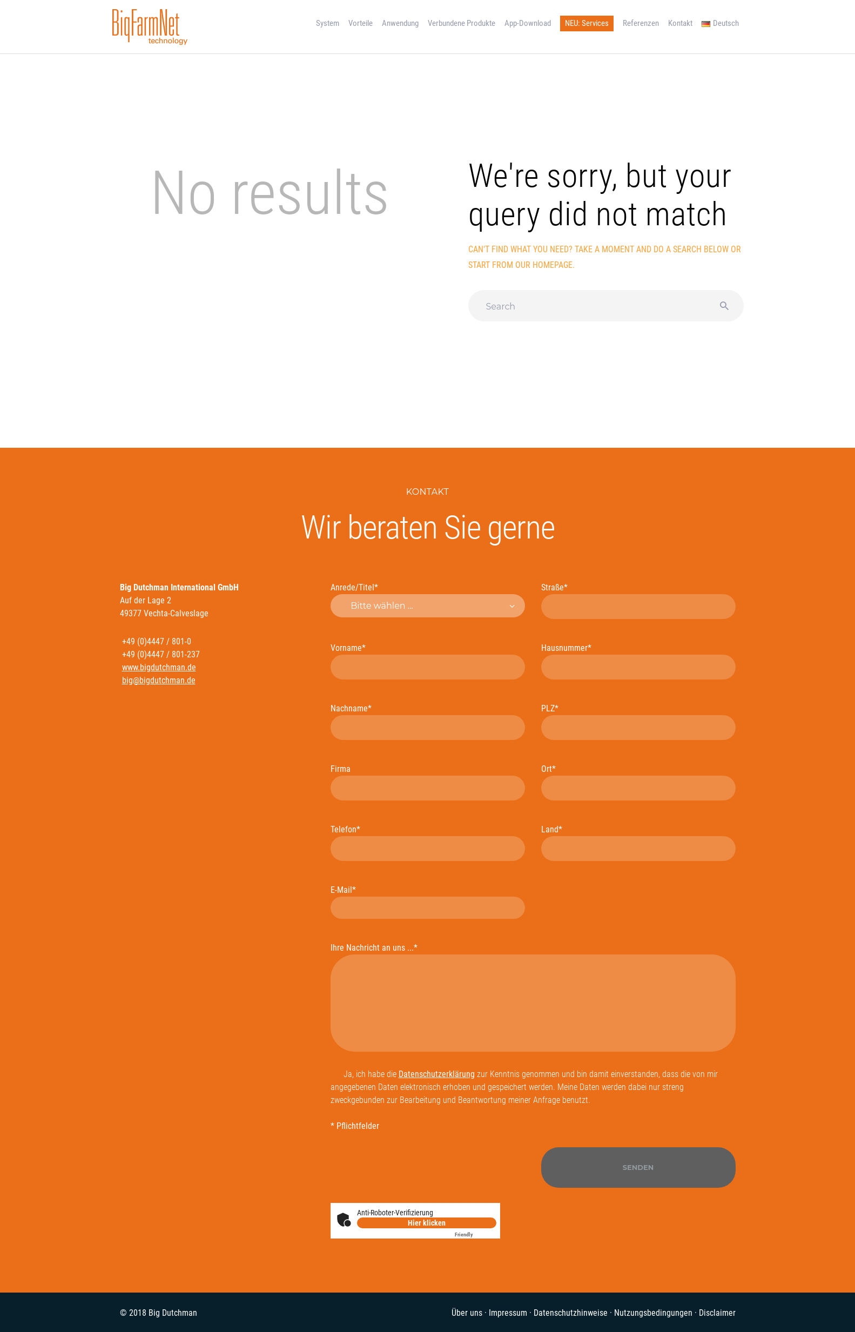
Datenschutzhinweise (571, 1313)
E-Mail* (428, 902)
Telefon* (428, 842)
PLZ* (638, 721)
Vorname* (428, 661)
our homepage (544, 265)
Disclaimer (717, 1313)
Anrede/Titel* (428, 599)
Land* (638, 842)
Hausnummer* (638, 661)
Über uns (467, 1313)
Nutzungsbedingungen (653, 1313)
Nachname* (428, 721)
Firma (428, 782)
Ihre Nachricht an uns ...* (533, 997)
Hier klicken (427, 1223)
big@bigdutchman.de (159, 680)
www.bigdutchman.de (159, 667)
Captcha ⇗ (475, 1234)
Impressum (508, 1313)
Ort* (638, 782)
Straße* (638, 600)
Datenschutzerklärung (437, 1074)
